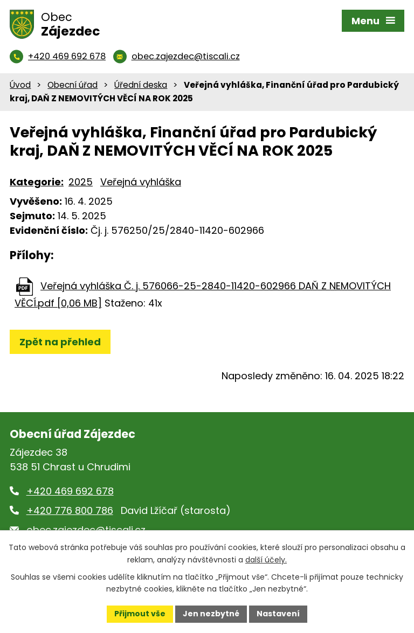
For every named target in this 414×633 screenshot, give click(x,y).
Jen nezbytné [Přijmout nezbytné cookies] (211, 613)
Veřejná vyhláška (140, 182)
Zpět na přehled (60, 342)
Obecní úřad (72, 85)
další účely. (266, 559)
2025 (80, 182)
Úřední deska (140, 85)
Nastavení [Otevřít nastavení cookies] (278, 613)
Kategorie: (37, 182)
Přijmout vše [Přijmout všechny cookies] (139, 613)
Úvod (20, 85)
